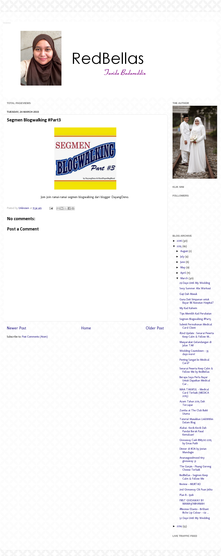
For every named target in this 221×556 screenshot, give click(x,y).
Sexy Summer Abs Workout (195, 288)
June (183, 262)
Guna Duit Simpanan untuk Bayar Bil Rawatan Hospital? (197, 301)
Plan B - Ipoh (187, 495)
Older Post (155, 328)
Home (86, 328)
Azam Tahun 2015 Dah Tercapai (192, 403)
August (184, 251)
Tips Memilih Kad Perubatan (196, 313)
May (183, 267)
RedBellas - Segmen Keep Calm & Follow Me (194, 476)
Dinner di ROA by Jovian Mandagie (193, 450)
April (183, 273)
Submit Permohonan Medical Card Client (196, 326)
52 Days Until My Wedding (195, 518)
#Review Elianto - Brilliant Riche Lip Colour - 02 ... (194, 510)
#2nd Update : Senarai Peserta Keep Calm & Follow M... (197, 334)
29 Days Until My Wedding (195, 283)
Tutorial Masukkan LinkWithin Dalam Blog (196, 420)
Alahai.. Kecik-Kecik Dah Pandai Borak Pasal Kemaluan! (193, 431)
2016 (180, 240)
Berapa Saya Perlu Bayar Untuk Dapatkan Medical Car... (195, 380)
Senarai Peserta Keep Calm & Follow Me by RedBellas (196, 370)
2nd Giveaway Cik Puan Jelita (196, 489)
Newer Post (16, 328)
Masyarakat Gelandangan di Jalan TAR (196, 343)
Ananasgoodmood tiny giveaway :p (192, 459)
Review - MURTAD (190, 484)
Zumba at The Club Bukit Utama (194, 412)
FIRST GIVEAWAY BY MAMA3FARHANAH (192, 502)
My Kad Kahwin (188, 308)
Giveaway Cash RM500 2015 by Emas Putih (196, 441)
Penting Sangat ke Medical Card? (194, 361)
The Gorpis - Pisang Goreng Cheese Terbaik (195, 468)
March (184, 278)
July (182, 256)
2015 (179, 246)
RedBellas (6, 22)
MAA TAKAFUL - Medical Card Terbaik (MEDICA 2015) (194, 393)
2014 (180, 526)
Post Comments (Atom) (35, 336)
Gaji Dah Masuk (188, 294)
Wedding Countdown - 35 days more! (194, 352)
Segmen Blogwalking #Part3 (195, 319)
